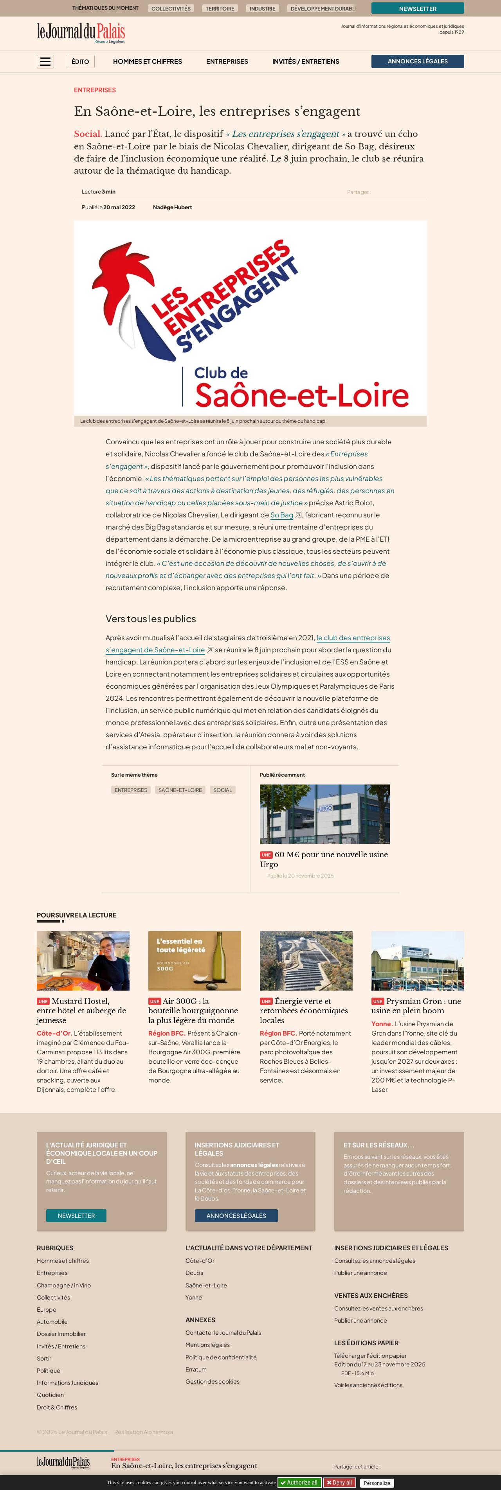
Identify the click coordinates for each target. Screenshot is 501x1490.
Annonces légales (236, 1215)
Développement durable (324, 8)
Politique (48, 1370)
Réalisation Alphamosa (143, 1431)
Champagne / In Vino (64, 1285)
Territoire (220, 8)
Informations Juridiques (67, 1382)
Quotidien (50, 1394)
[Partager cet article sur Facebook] (394, 192)
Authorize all (299, 1482)
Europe (46, 1309)
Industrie (263, 8)
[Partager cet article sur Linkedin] (408, 192)
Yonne (194, 1297)
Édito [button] (80, 61)
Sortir (44, 1358)
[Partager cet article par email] (422, 192)
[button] (45, 61)
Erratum (196, 1369)
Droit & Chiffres (57, 1407)
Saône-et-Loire (180, 790)
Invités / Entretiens (305, 61)
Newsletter (418, 8)
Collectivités (171, 8)
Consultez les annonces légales (374, 1260)
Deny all (342, 1482)
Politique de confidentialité (221, 1357)
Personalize (378, 1483)
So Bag (281, 514)
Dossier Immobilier (61, 1333)
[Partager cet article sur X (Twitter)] (380, 192)
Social (222, 790)
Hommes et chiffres (147, 61)
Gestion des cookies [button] (213, 1381)
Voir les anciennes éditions (368, 1384)
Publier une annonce (360, 1272)
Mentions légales (208, 1344)
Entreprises (227, 61)
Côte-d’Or (200, 1260)
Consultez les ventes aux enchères (378, 1308)
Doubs (194, 1272)
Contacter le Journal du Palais (223, 1332)
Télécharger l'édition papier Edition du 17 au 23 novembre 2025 (379, 1364)
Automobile (52, 1321)
